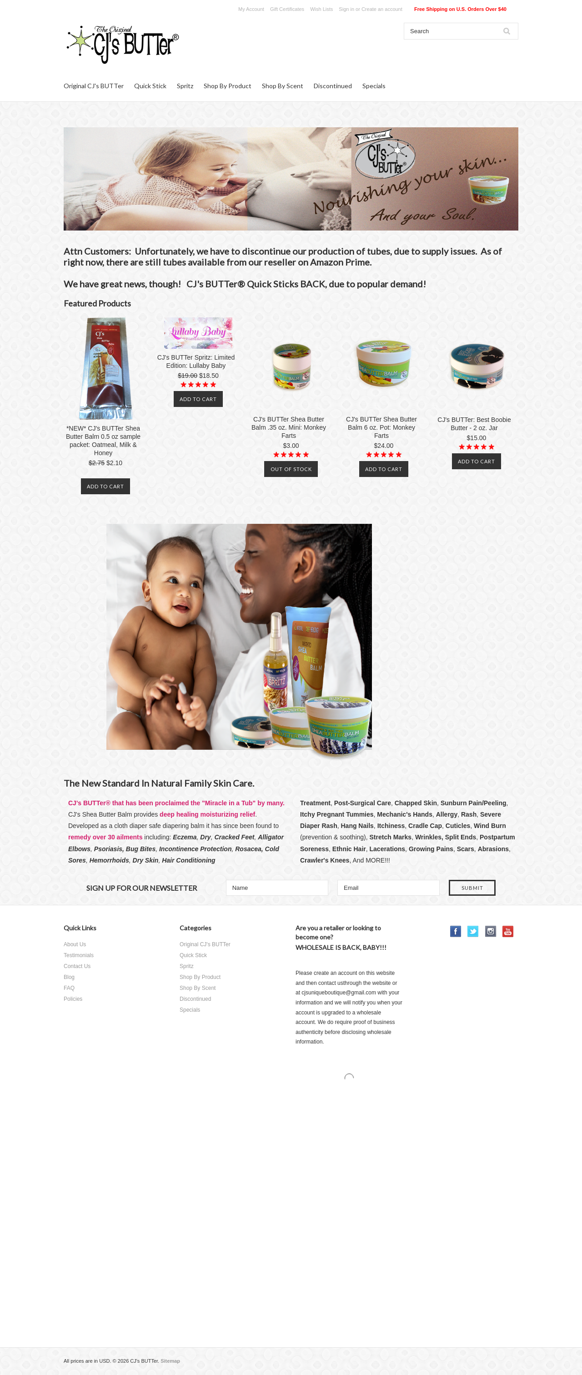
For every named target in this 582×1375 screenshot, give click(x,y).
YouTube (508, 931)
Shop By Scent (282, 86)
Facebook (456, 931)
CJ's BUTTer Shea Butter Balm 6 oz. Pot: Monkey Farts (381, 427)
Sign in (346, 9)
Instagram (491, 931)
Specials (374, 86)
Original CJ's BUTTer (94, 86)
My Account (251, 9)
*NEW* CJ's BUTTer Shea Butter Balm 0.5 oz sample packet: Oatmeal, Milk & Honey (103, 441)
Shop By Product (227, 86)
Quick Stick (150, 86)
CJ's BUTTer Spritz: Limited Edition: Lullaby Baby (196, 361)
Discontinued (333, 86)
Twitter (473, 931)
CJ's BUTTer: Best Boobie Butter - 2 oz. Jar (474, 424)
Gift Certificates (287, 9)
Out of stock (291, 469)
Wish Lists (321, 9)
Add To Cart (105, 486)
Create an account (381, 9)
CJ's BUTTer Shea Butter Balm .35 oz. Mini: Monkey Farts (288, 427)
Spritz (185, 86)
